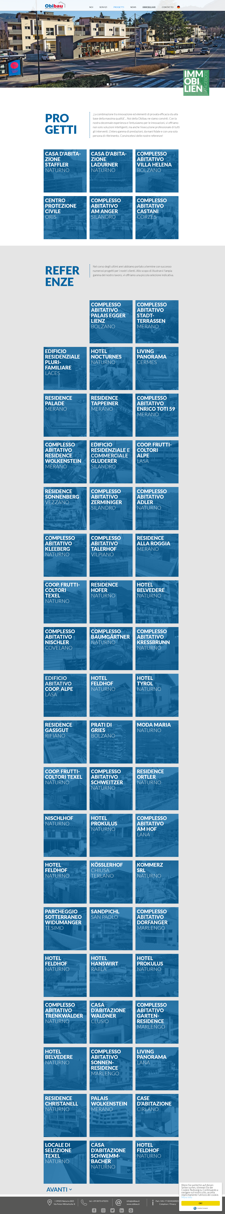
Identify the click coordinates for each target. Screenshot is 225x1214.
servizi (103, 7)
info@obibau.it (133, 1201)
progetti (119, 7)
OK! (200, 1203)
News (133, 7)
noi (91, 7)
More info (186, 1197)
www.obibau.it (133, 1204)
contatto (167, 7)
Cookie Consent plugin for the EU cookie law (200, 1208)
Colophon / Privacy (167, 1204)
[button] (108, 84)
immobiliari (149, 7)
